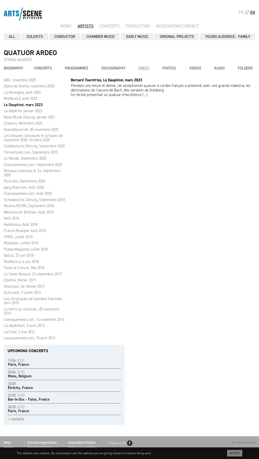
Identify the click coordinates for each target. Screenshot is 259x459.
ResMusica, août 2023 (20, 98)
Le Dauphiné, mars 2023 (23, 104)
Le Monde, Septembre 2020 (25, 158)
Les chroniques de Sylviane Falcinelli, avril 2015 (33, 301)
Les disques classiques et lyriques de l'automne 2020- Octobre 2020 (33, 137)
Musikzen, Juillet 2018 (21, 243)
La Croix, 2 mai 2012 (19, 331)
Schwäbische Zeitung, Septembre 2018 (34, 199)
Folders (245, 68)
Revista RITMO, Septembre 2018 (29, 205)
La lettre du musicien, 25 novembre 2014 (31, 311)
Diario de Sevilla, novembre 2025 (29, 86)
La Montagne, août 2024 (22, 92)
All (12, 36)
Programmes (76, 68)
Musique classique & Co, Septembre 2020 (32, 173)
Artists (86, 26)
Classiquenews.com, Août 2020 (28, 193)
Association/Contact (177, 26)
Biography (13, 68)
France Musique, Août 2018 (25, 230)
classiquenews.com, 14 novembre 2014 (34, 319)
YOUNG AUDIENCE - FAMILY (227, 36)
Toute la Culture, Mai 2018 (24, 267)
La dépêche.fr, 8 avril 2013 (24, 325)
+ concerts (16, 419)
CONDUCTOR (64, 36)
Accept (235, 453)
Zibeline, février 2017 (20, 280)
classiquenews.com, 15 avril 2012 (29, 338)
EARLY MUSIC (137, 36)
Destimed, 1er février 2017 (24, 286)
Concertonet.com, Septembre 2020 (31, 152)
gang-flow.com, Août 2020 (24, 187)
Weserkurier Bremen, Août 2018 (28, 212)
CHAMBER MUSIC (101, 36)
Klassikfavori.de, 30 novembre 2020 (31, 129)
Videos (195, 68)
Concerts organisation (42, 442)
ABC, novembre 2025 (20, 80)
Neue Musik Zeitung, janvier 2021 (29, 117)
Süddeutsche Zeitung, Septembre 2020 (34, 146)
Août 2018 (11, 218)
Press (143, 68)
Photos (169, 68)
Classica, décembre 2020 (23, 123)
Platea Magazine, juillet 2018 (26, 249)
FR (241, 12)
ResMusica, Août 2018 (20, 224)
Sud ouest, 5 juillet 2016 (22, 292)
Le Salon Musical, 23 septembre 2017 (33, 274)
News (66, 26)
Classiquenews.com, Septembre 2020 (33, 164)
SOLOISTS (35, 36)
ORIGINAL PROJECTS (177, 36)
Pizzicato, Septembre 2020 (24, 181)
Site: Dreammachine (243, 443)
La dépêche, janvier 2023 (23, 110)
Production (138, 26)
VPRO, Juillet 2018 (18, 236)
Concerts (110, 26)
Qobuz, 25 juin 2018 (19, 255)
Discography (113, 68)
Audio (219, 68)
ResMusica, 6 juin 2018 (21, 261)
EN (252, 12)
